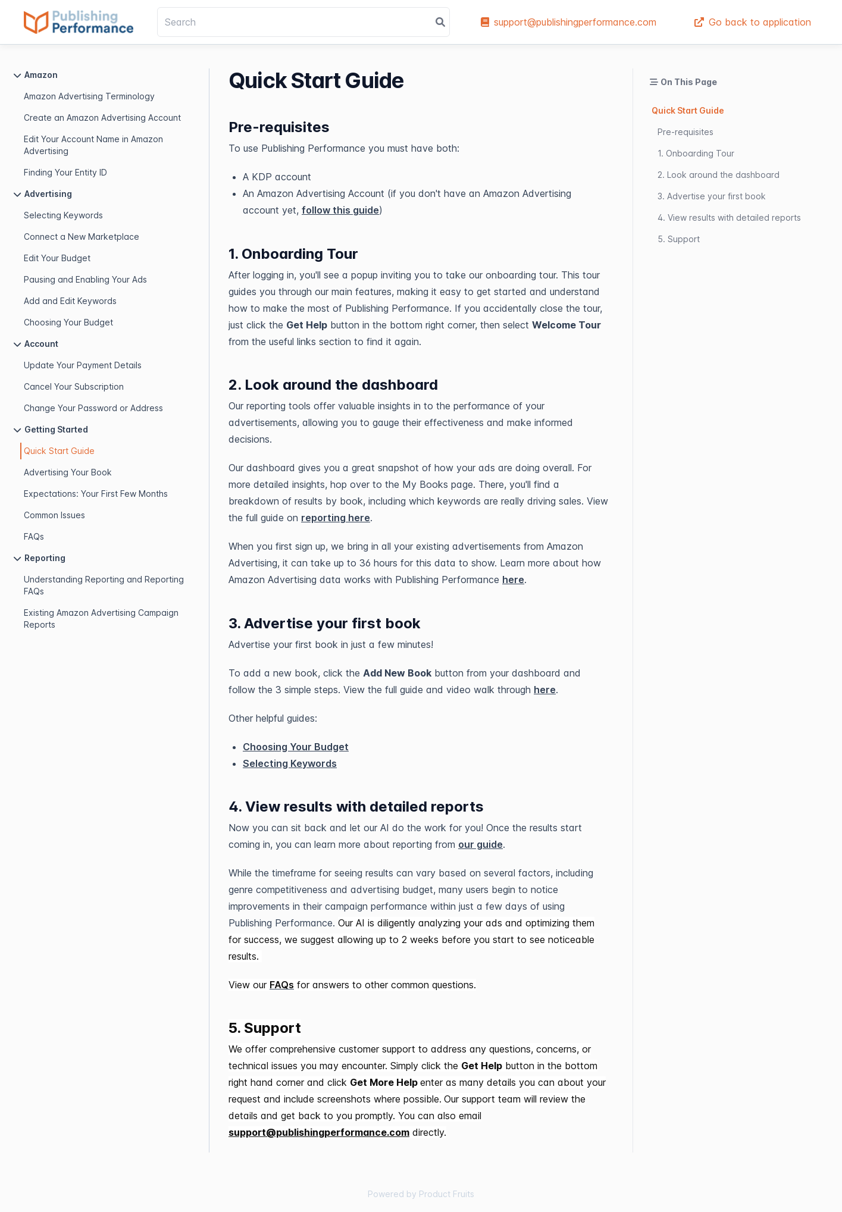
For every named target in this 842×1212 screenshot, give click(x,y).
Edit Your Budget (57, 258)
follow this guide (340, 210)
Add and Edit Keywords (70, 301)
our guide (480, 844)
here (513, 579)
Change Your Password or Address (93, 408)
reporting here (335, 518)
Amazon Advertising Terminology (89, 96)
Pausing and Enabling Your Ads (85, 279)
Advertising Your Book (68, 472)
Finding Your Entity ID (65, 172)
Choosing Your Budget (68, 322)
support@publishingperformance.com (568, 22)
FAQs (34, 536)
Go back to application (752, 22)
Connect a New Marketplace (81, 236)
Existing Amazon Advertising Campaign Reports (101, 618)
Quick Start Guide (59, 451)
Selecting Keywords (63, 215)
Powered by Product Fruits (421, 1194)
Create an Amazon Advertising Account (102, 117)
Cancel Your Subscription (74, 386)
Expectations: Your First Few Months (96, 493)
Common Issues (54, 515)
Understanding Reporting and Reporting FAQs (104, 585)
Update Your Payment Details (83, 365)
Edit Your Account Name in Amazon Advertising (93, 145)
